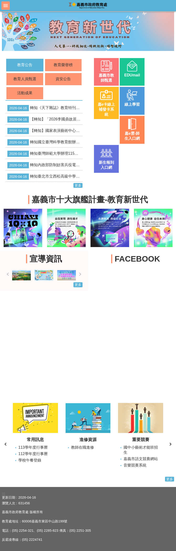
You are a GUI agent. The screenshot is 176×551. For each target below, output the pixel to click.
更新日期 (8, 497)
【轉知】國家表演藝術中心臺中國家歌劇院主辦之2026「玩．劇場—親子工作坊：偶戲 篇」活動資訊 (45, 131)
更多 (78, 185)
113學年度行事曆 (33, 447)
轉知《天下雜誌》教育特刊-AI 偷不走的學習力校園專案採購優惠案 (45, 108)
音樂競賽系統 (135, 465)
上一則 (7, 274)
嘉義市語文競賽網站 (141, 459)
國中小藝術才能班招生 (141, 449)
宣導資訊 (46, 258)
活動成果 (24, 93)
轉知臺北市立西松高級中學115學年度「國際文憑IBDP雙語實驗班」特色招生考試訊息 (45, 177)
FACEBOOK (137, 258)
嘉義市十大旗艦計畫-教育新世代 (90, 199)
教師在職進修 (82, 447)
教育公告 (24, 65)
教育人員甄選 (24, 79)
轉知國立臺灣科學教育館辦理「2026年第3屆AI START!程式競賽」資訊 (45, 142)
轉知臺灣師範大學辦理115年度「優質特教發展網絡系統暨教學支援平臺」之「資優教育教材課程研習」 (45, 154)
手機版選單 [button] (5, 5)
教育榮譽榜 (63, 65)
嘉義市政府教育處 (88, 5)
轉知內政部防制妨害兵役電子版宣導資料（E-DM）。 (45, 165)
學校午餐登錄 (29, 460)
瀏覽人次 (8, 503)
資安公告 (63, 79)
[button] (88, 31)
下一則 (80, 274)
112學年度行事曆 (33, 454)
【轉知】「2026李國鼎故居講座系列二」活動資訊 (45, 119)
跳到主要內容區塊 (2, 2)
